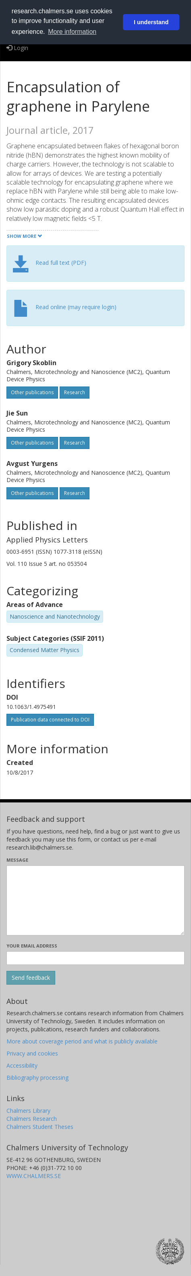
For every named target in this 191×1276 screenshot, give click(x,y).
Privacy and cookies (32, 1053)
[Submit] (30, 978)
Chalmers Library (28, 1110)
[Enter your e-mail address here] (95, 958)
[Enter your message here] (95, 900)
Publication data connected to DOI (50, 719)
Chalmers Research (31, 1118)
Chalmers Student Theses (39, 1127)
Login (17, 48)
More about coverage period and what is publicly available (82, 1041)
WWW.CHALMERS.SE (33, 1176)
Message (17, 860)
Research (74, 392)
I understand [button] (151, 22)
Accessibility (21, 1065)
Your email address (31, 946)
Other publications (32, 392)
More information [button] (72, 31)
